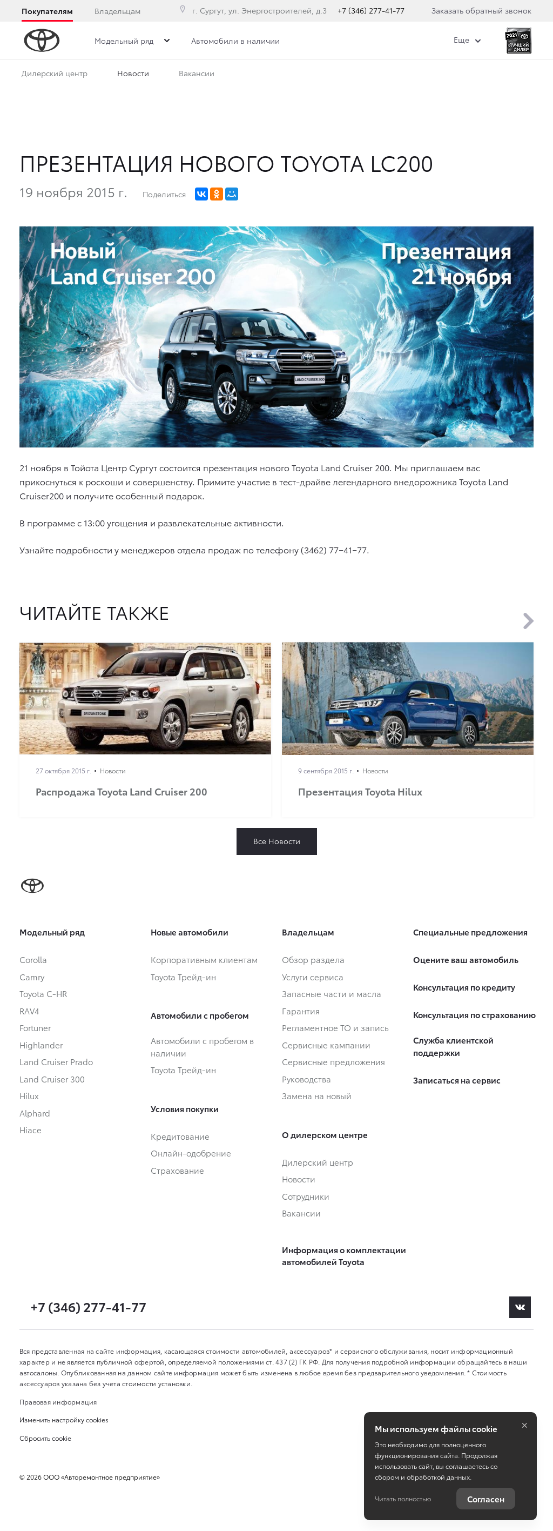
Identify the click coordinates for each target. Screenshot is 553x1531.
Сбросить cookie (45, 1437)
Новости (133, 75)
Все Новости (276, 840)
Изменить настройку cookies (64, 1419)
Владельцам (117, 10)
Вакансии (196, 75)
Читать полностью (403, 1498)
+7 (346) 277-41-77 (371, 10)
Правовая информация (58, 1401)
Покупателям (47, 10)
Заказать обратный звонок (481, 10)
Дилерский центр (54, 75)
